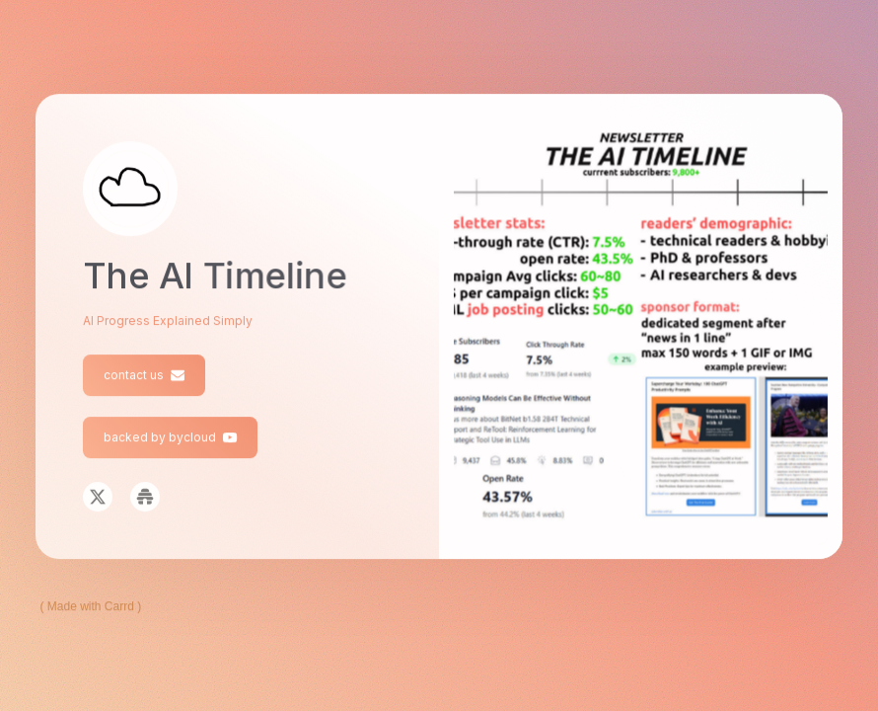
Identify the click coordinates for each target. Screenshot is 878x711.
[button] (144, 375)
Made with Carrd (90, 606)
